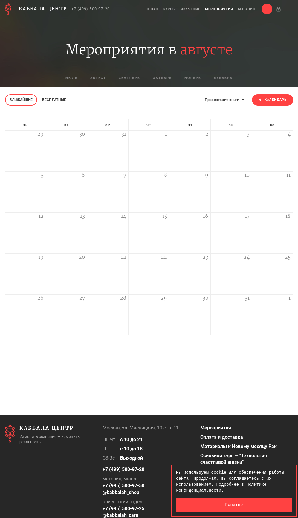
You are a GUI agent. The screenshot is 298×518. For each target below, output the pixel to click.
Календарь (273, 100)
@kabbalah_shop (121, 492)
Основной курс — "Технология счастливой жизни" (233, 459)
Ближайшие (21, 100)
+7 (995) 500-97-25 (123, 508)
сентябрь (129, 78)
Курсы (169, 9)
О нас (152, 9)
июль (71, 78)
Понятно (234, 505)
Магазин (247, 9)
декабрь (223, 78)
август (98, 78)
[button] (267, 9)
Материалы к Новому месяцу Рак (238, 446)
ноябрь (192, 78)
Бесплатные (54, 100)
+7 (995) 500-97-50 (123, 485)
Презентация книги (224, 99)
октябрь (162, 78)
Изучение (190, 9)
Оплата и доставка (221, 437)
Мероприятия (219, 9)
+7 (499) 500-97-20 (90, 9)
